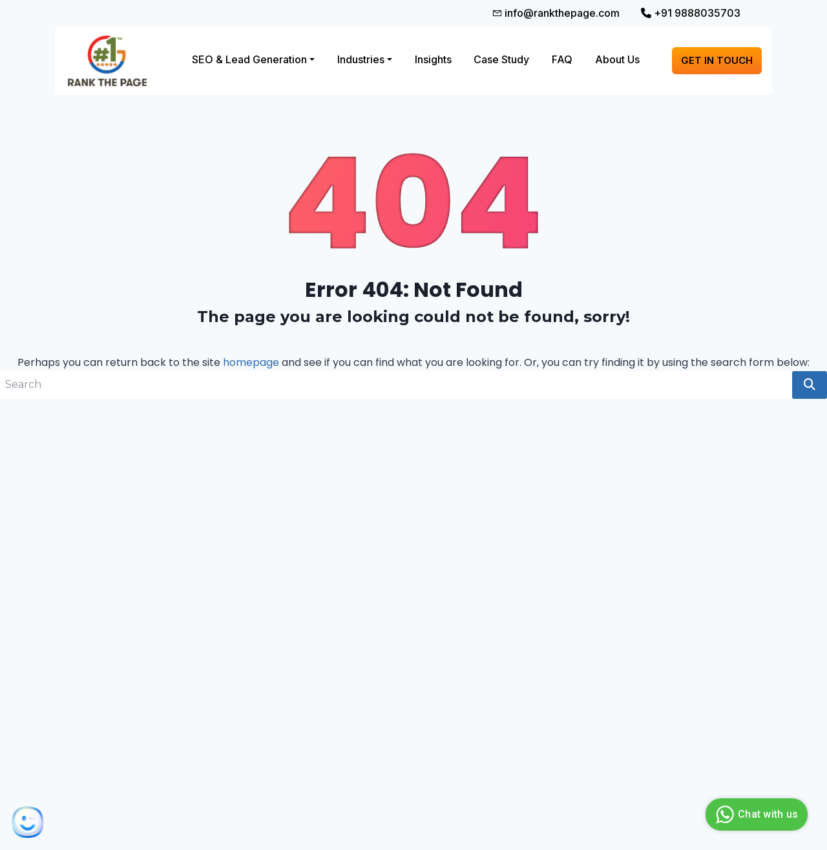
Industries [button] (360, 59)
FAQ (562, 59)
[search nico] (396, 385)
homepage (251, 362)
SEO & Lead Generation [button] (249, 59)
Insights (433, 59)
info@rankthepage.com (556, 12)
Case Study (501, 59)
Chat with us (755, 814)
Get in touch (717, 60)
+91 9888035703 (690, 12)
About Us (617, 59)
